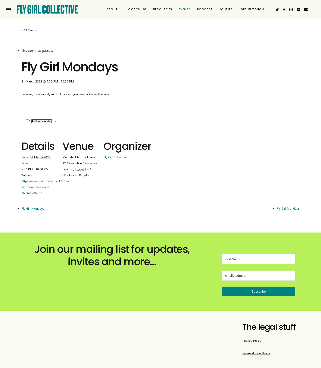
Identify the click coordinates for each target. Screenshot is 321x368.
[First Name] (258, 259)
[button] (8, 9)
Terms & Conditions (256, 353)
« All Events (29, 30)
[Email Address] (258, 276)
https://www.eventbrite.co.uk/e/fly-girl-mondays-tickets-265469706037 (45, 187)
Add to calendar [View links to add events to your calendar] (42, 121)
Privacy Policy (251, 341)
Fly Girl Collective (115, 157)
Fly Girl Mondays (32, 208)
